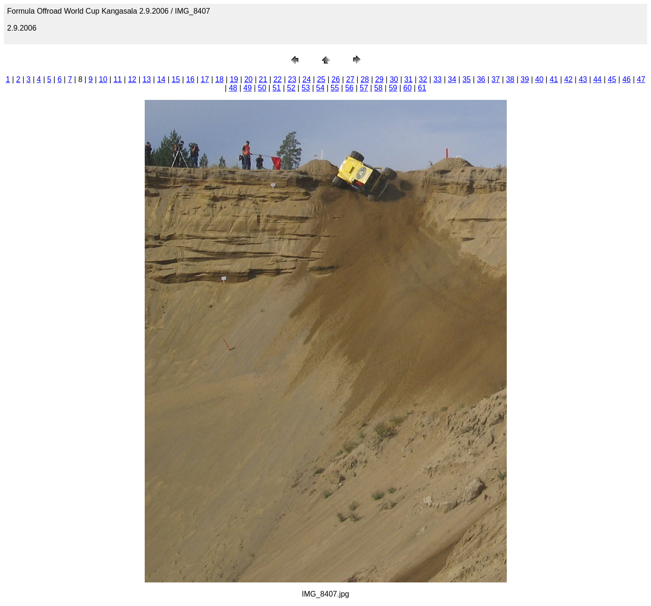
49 (247, 88)
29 (379, 79)
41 (554, 79)
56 (349, 88)
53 (306, 88)
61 (422, 88)
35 (466, 79)
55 (334, 88)
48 (233, 88)
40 (539, 79)
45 (612, 79)
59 (393, 88)
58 (378, 88)
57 (364, 88)
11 (118, 79)
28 (365, 79)
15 (176, 79)
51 (276, 88)
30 (394, 79)
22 (277, 79)
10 (103, 79)
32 (423, 79)
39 (524, 79)
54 (320, 88)
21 (263, 79)
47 (641, 79)
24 (307, 79)
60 (408, 88)
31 (408, 79)
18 (219, 79)
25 (321, 79)
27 (350, 79)
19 (234, 79)
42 (568, 79)
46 (626, 79)
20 (248, 79)
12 (132, 79)
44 (597, 79)
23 (292, 79)
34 (452, 79)
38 (510, 79)
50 (262, 88)
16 (190, 79)
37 (496, 79)
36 (481, 79)
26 (335, 79)
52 (291, 88)
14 (161, 79)
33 (437, 79)
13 (146, 79)
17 (205, 79)
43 (583, 79)
